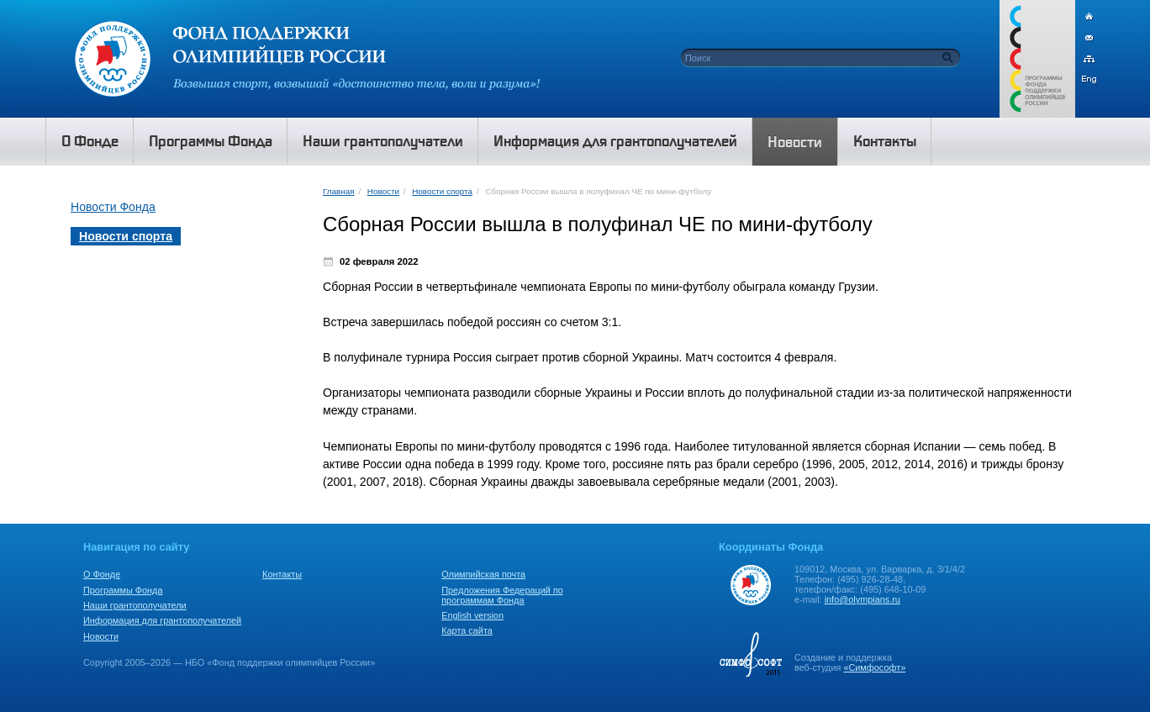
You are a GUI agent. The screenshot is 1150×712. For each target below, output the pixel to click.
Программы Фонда (122, 590)
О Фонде (101, 574)
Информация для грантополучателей (162, 620)
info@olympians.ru (862, 599)
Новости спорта (442, 191)
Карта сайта (467, 630)
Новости (383, 191)
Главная (338, 191)
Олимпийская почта (483, 574)
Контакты (282, 574)
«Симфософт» (874, 667)
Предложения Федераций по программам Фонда (502, 595)
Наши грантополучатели (135, 605)
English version (472, 615)
